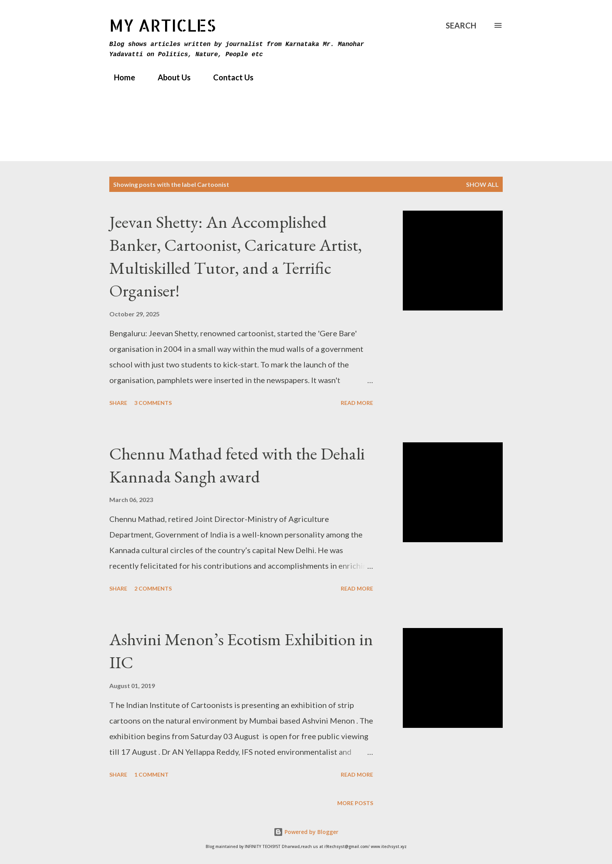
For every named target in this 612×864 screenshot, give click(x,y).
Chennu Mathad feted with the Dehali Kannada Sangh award (237, 465)
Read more (357, 402)
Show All (482, 184)
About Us (169, 77)
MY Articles (162, 25)
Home (119, 77)
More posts (355, 803)
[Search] (461, 25)
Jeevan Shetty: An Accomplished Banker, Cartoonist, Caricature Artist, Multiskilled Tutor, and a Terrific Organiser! (235, 256)
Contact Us (228, 77)
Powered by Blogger (306, 832)
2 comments (153, 588)
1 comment (151, 774)
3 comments (153, 402)
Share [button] (118, 402)
